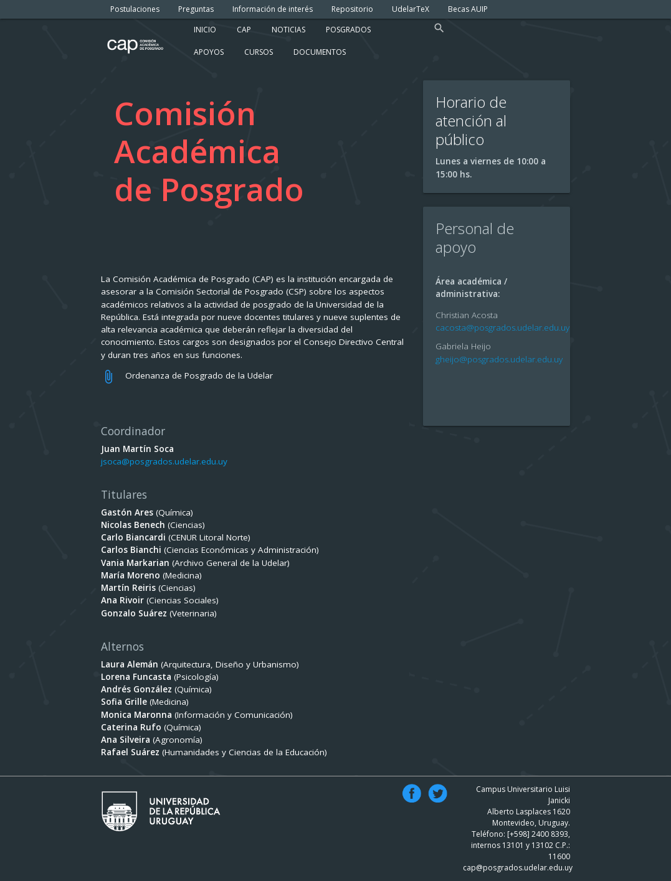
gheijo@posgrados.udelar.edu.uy (499, 359)
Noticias (288, 29)
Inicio (205, 29)
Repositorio (352, 9)
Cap (244, 29)
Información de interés (272, 9)
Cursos (258, 52)
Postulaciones (134, 9)
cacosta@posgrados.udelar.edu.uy (502, 327)
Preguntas (196, 9)
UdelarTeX (410, 9)
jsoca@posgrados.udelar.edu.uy (164, 461)
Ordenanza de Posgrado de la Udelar (199, 375)
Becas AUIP (468, 9)
